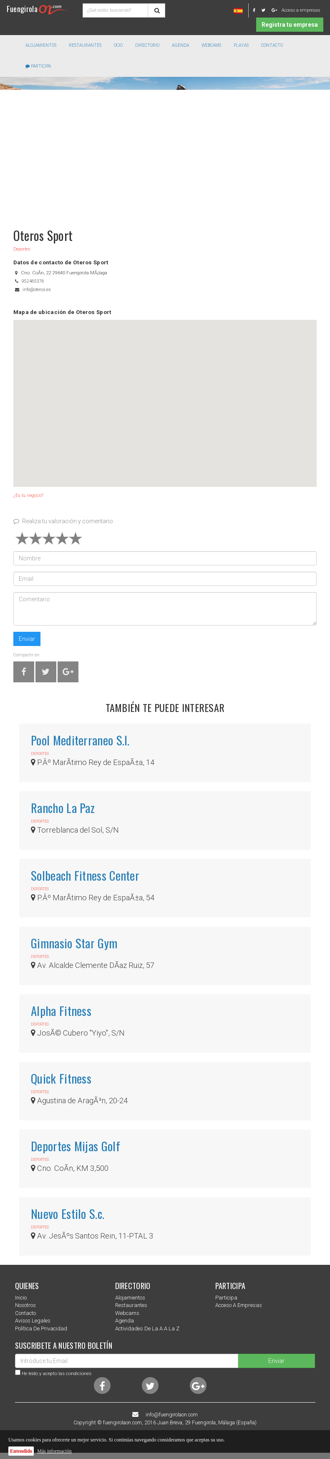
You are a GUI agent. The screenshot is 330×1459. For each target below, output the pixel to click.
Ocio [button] (118, 45)
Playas (241, 45)
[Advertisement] (165, 154)
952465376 (33, 281)
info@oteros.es (37, 289)
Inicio (21, 1297)
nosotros (25, 1305)
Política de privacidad (41, 1328)
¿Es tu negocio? (28, 495)
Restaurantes (131, 1305)
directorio (147, 45)
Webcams (211, 45)
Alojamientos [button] (40, 45)
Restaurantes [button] (85, 45)
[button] (165, 395)
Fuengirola (38, 8)
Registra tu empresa (290, 24)
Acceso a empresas (301, 10)
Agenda (180, 45)
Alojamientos (130, 1297)
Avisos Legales (32, 1320)
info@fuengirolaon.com (172, 1415)
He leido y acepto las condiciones (56, 1373)
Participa (38, 66)
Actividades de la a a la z (147, 1328)
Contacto (272, 45)
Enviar (27, 639)
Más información (54, 1451)
